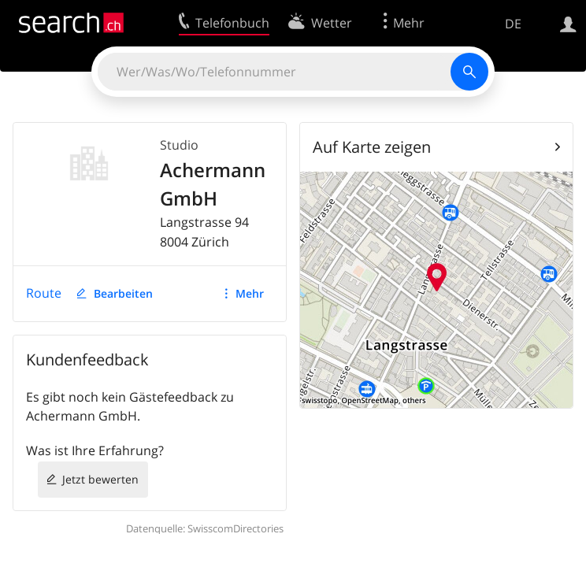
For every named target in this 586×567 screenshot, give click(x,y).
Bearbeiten (123, 293)
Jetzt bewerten (100, 479)
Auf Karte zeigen (372, 147)
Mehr (250, 293)
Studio (179, 145)
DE (513, 23)
